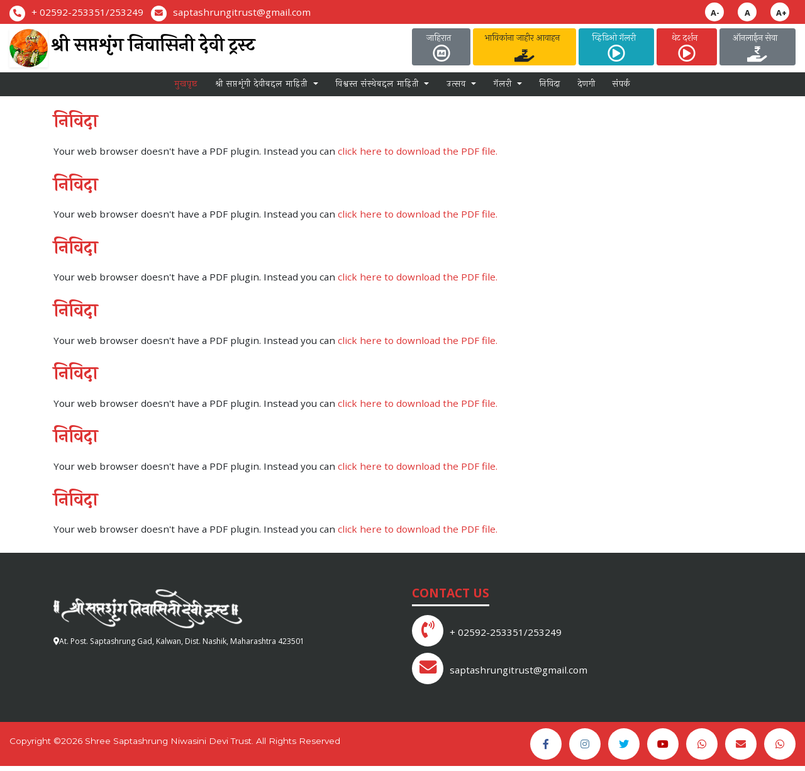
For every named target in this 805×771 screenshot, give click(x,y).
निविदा (549, 87)
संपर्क (622, 87)
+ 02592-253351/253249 (87, 12)
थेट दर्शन (687, 46)
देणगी (587, 87)
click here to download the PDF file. (417, 156)
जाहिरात (441, 46)
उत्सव (458, 87)
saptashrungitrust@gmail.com (242, 12)
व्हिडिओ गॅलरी (616, 46)
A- (715, 12)
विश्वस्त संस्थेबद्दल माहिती (378, 87)
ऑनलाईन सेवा (757, 46)
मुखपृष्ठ (186, 87)
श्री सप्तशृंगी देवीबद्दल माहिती (263, 87)
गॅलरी (504, 87)
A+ (781, 12)
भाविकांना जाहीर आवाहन (525, 46)
